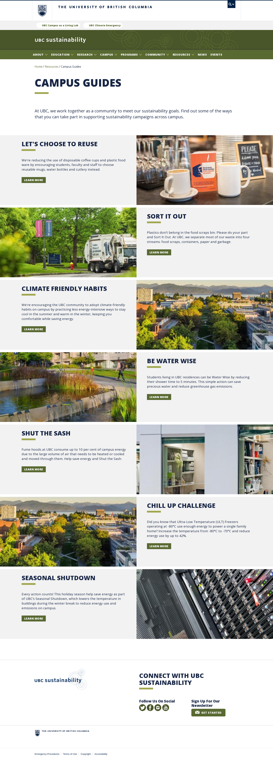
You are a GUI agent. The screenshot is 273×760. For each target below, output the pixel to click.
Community (157, 54)
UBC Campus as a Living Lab (60, 25)
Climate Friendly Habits (64, 288)
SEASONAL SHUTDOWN (58, 578)
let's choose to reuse (60, 144)
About (40, 54)
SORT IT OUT (166, 216)
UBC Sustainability (61, 680)
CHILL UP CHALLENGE (181, 505)
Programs (131, 54)
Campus (108, 54)
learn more (33, 180)
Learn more (159, 252)
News (202, 54)
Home (38, 66)
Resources (183, 54)
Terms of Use (70, 754)
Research (87, 54)
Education (62, 54)
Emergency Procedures (47, 754)
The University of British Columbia (42, 11)
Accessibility (101, 754)
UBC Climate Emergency (105, 25)
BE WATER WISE (171, 361)
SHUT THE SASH (46, 433)
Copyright (86, 754)
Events (216, 54)
